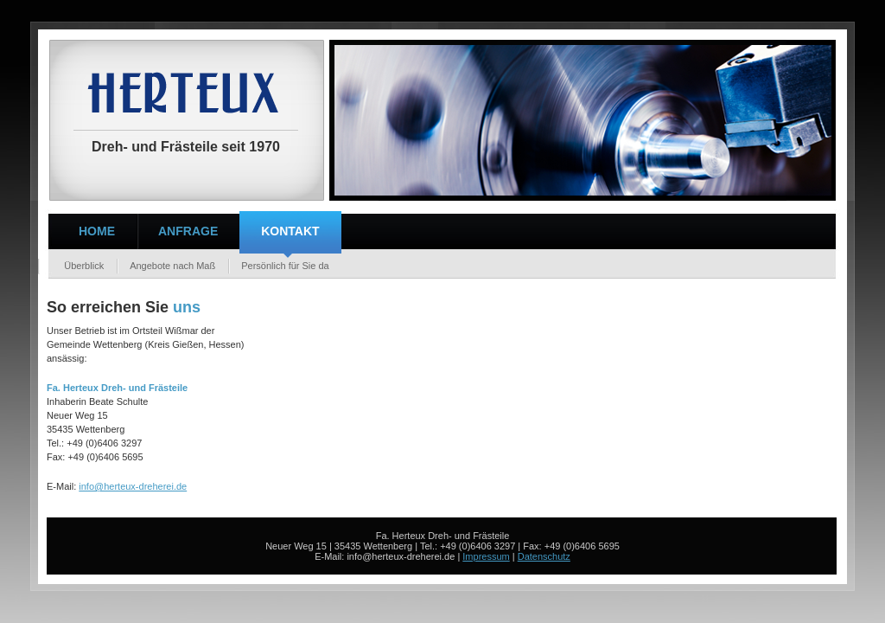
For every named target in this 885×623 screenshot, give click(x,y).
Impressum (485, 556)
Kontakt (290, 231)
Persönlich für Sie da (285, 265)
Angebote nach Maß (172, 265)
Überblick (77, 265)
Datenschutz (544, 556)
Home (97, 231)
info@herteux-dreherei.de (133, 486)
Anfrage (188, 231)
